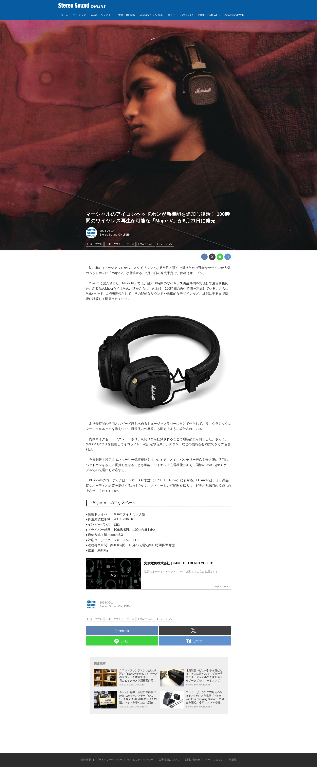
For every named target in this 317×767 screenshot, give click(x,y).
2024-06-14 (106, 230)
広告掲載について (169, 759)
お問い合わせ (192, 759)
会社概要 (85, 759)
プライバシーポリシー (109, 759)
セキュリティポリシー (140, 759)
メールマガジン (214, 759)
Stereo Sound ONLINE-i (115, 234)
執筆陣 (233, 759)
